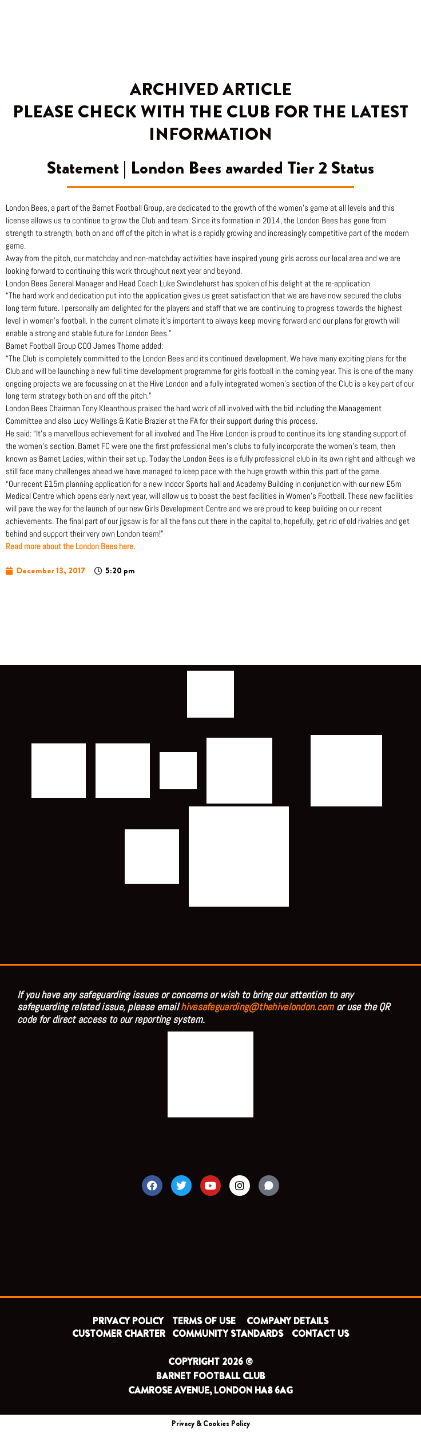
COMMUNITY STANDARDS (227, 1333)
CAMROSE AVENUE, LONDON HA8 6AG (210, 1390)
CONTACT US (320, 1333)
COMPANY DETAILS (287, 1321)
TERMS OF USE (205, 1321)
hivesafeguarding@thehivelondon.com (257, 1006)
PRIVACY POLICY (128, 1321)
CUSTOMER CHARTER (118, 1333)
